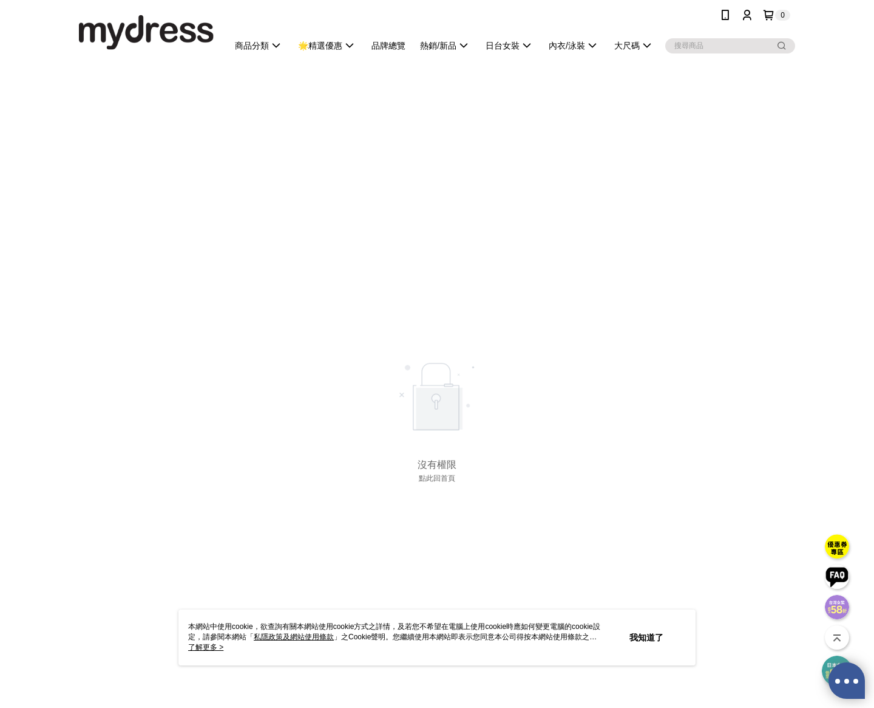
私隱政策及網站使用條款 (294, 637)
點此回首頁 (437, 478)
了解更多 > (205, 647)
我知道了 (646, 637)
